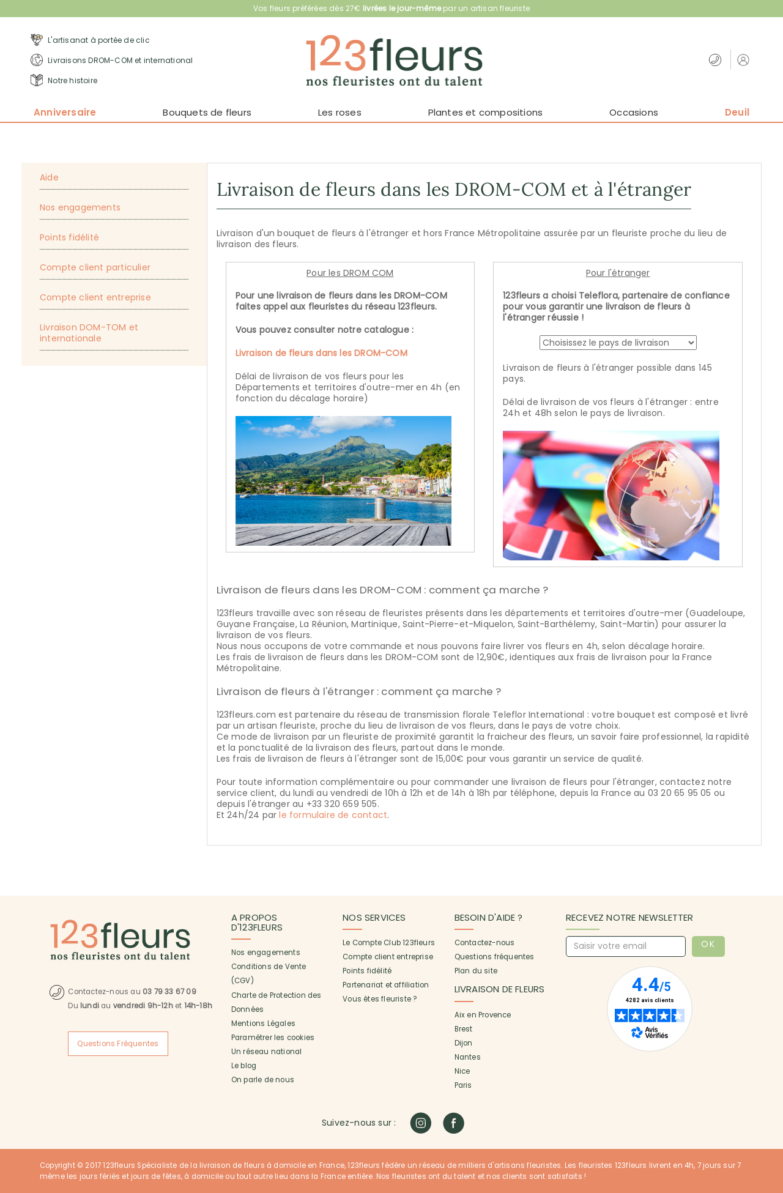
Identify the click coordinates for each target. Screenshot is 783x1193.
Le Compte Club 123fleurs (389, 943)
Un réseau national (266, 1052)
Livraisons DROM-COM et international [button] (112, 60)
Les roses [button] (340, 112)
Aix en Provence (483, 1015)
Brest (464, 1029)
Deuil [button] (737, 112)
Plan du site (476, 971)
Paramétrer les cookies (272, 1037)
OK (708, 944)
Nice (462, 1071)
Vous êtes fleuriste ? (380, 999)
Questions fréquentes (495, 957)
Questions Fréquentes (117, 1044)
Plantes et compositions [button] (485, 112)
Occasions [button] (633, 112)
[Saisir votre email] (626, 946)
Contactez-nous (485, 943)
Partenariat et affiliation (386, 985)
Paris (463, 1085)
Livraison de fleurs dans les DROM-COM (321, 353)
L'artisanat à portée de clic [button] (90, 40)
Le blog (243, 1066)
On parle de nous (262, 1080)
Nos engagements (265, 952)
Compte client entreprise (388, 957)
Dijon (464, 1043)
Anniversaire (65, 112)
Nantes (468, 1057)
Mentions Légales (263, 1023)
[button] (745, 60)
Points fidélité (367, 971)
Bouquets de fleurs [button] (207, 112)
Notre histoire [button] (64, 80)
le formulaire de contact (333, 815)
